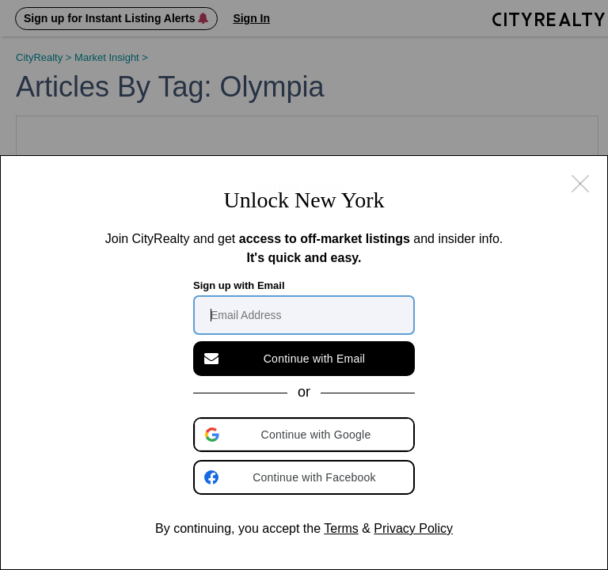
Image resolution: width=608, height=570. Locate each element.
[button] (305, 434)
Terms (341, 528)
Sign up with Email (239, 285)
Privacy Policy (413, 528)
